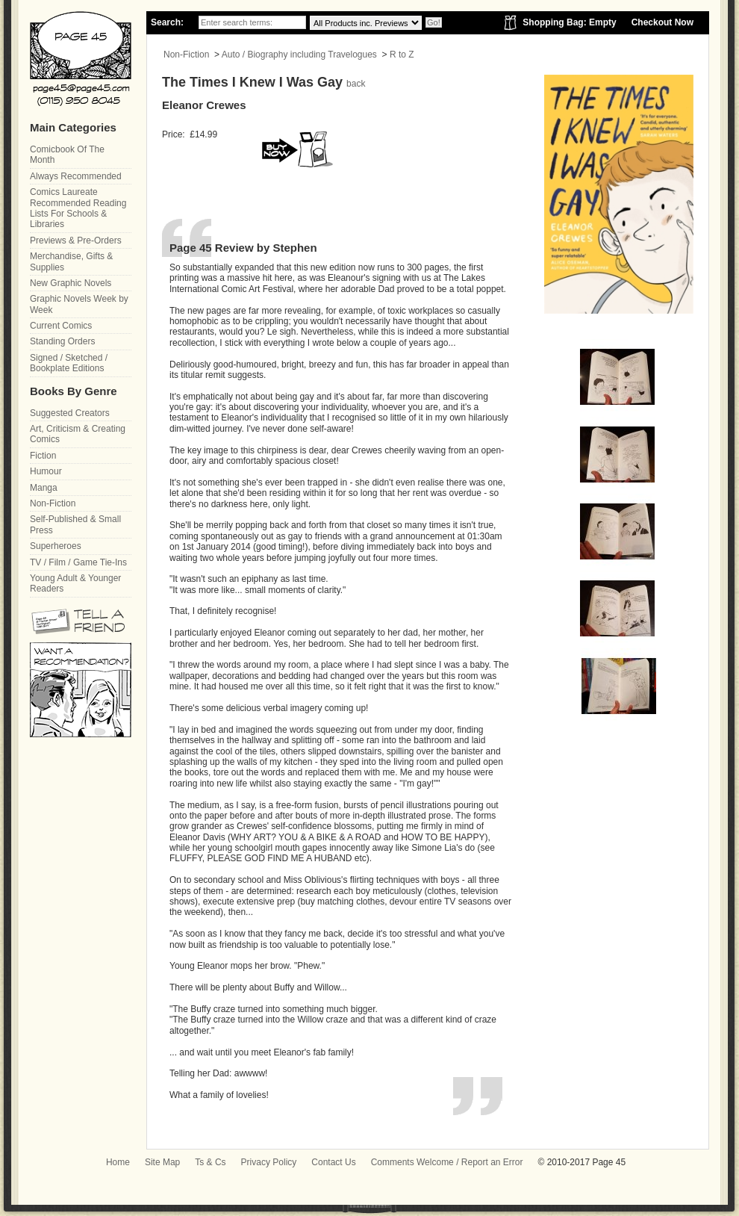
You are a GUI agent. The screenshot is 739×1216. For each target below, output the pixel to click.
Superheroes (55, 546)
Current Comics (61, 325)
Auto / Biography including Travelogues (299, 54)
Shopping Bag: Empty (569, 22)
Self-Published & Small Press (75, 524)
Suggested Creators (70, 413)
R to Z (402, 54)
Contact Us (333, 1162)
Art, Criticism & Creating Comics (77, 434)
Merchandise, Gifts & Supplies (71, 261)
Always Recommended (76, 176)
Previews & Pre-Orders (76, 240)
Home (118, 1162)
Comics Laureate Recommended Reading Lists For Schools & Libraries (78, 208)
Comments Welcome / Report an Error (447, 1162)
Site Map (162, 1162)
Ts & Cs (210, 1162)
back (355, 83)
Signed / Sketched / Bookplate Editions (68, 363)
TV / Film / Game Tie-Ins (78, 562)
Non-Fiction (186, 54)
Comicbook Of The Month (67, 154)
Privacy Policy (269, 1162)
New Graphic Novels (70, 283)
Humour (46, 471)
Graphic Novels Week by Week (79, 304)
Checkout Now (662, 22)
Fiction (43, 455)
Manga (43, 488)
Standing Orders (62, 341)
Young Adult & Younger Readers (75, 583)
